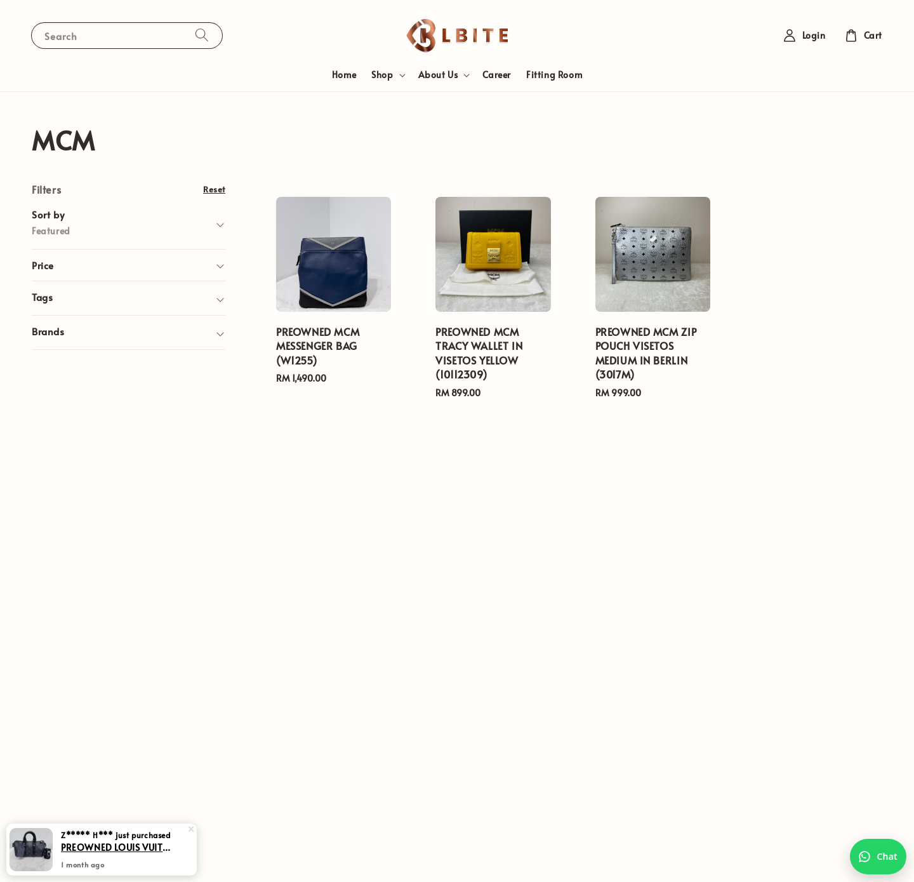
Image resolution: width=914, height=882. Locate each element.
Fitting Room (554, 75)
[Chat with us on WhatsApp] (878, 856)
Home (344, 75)
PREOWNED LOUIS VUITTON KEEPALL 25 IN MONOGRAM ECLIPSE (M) (117, 858)
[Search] (202, 35)
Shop (382, 75)
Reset (214, 189)
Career (496, 75)
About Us (438, 75)
